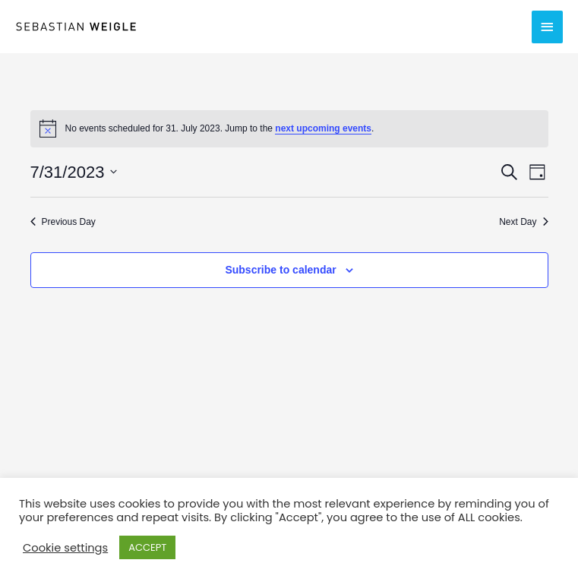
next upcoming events (323, 128)
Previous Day (63, 222)
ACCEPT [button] (147, 547)
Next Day (523, 222)
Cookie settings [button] (65, 548)
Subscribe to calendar (280, 270)
